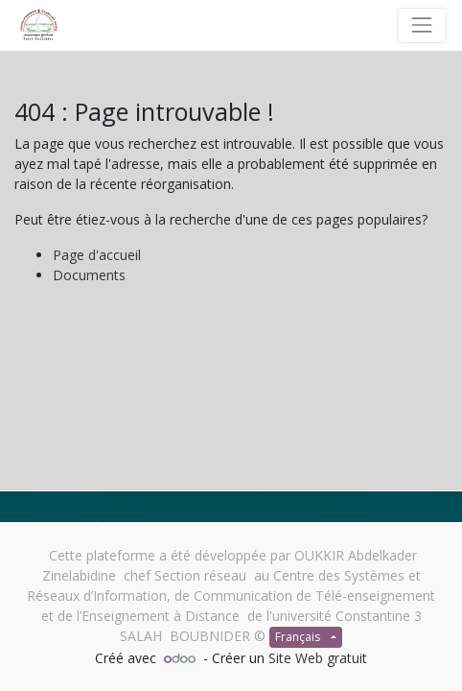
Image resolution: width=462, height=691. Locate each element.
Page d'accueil (97, 255)
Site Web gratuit (317, 658)
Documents (89, 275)
